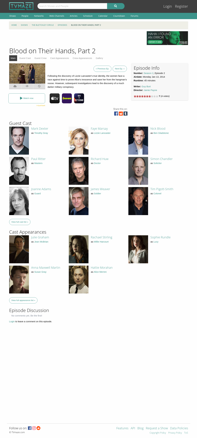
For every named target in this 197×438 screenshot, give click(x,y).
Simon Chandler (161, 159)
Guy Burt (146, 86)
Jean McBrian (41, 241)
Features (122, 428)
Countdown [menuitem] (119, 15)
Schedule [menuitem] (88, 15)
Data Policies (179, 428)
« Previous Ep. (102, 69)
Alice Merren (100, 272)
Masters (38, 163)
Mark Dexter (39, 128)
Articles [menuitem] (73, 15)
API (133, 428)
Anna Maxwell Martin (45, 267)
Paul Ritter (38, 159)
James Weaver (100, 189)
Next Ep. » (120, 69)
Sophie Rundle (160, 237)
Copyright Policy (158, 433)
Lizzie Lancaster (102, 133)
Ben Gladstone (161, 133)
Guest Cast (25, 58)
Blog (140, 428)
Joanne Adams (41, 189)
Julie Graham (40, 237)
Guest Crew (40, 58)
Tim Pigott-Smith (161, 189)
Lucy (156, 241)
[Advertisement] (75, 38)
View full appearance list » (23, 300)
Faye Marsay (99, 128)
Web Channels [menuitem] (56, 15)
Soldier (97, 193)
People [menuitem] (25, 15)
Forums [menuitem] (134, 15)
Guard (37, 193)
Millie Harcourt (101, 241)
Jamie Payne (150, 90)
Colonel (157, 193)
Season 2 (148, 73)
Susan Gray (40, 272)
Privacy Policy (175, 433)
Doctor (97, 163)
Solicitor (158, 163)
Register (181, 6)
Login (167, 6)
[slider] (146, 96)
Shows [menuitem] (12, 15)
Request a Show (157, 428)
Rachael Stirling (101, 237)
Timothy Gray (41, 133)
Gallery (99, 58)
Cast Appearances (59, 58)
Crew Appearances (82, 58)
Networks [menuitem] (39, 15)
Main (13, 58)
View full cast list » (19, 222)
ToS (186, 433)
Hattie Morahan (102, 267)
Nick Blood (157, 128)
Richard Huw (99, 159)
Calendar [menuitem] (103, 15)
